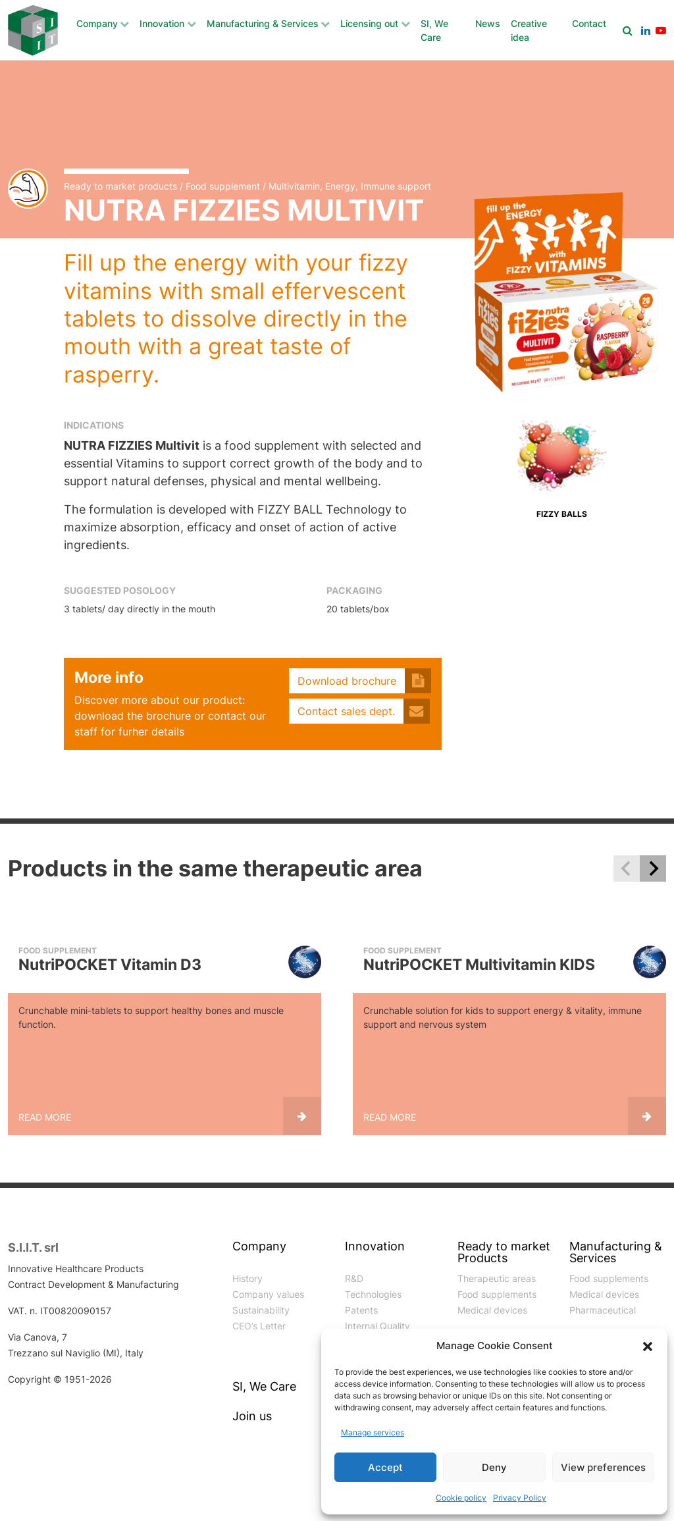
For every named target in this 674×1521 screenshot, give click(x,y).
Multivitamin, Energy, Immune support (350, 186)
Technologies (373, 1294)
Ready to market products (120, 186)
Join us (252, 1416)
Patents (361, 1310)
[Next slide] (653, 868)
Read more (44, 1117)
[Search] (627, 30)
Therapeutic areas (496, 1278)
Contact (589, 23)
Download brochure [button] (347, 680)
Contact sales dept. (346, 711)
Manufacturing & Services (263, 23)
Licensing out (369, 23)
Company (97, 23)
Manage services (372, 1432)
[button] (647, 1345)
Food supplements (496, 1294)
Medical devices (492, 1310)
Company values (268, 1294)
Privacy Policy (519, 1498)
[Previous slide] (626, 868)
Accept (385, 1467)
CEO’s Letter (259, 1325)
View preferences (603, 1467)
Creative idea (529, 30)
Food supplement (223, 186)
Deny (494, 1467)
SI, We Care (434, 30)
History (247, 1278)
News (487, 23)
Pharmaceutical (602, 1310)
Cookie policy (461, 1498)
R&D (354, 1278)
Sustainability (261, 1310)
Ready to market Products (503, 1253)
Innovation (162, 23)
